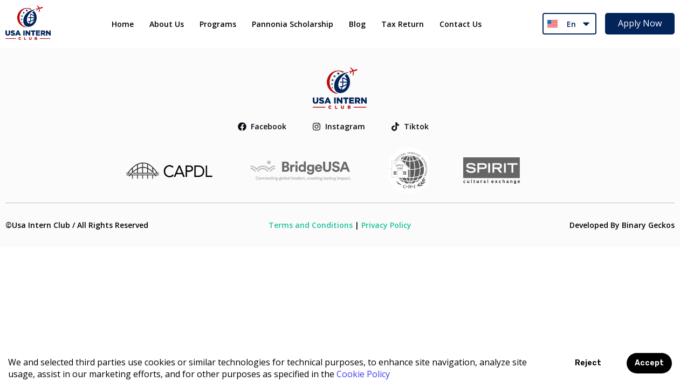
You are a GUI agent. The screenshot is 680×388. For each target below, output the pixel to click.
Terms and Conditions (311, 225)
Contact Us (460, 24)
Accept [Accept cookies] (649, 363)
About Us (166, 24)
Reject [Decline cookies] (588, 363)
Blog (357, 24)
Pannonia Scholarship (292, 24)
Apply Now (640, 23)
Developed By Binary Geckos (622, 225)
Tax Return (402, 24)
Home (123, 24)
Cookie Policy (363, 374)
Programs (218, 24)
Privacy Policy (386, 225)
